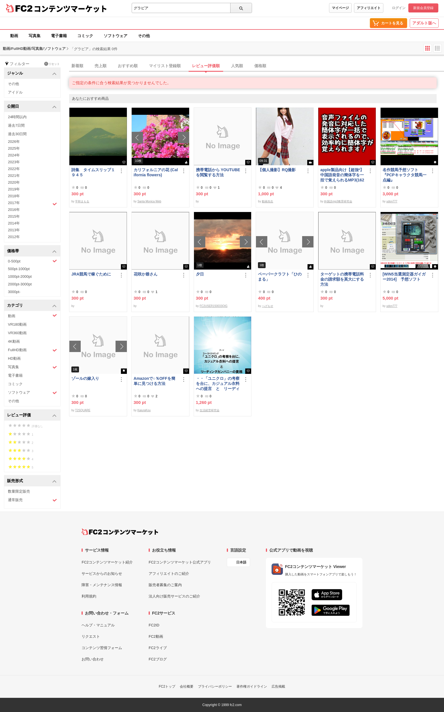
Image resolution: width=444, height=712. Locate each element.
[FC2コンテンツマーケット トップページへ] (120, 532)
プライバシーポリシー (215, 686)
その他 (144, 35)
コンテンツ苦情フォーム (102, 648)
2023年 (14, 162)
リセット (52, 64)
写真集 (34, 35)
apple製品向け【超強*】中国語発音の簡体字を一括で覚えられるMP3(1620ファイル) (342, 175)
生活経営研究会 (209, 410)
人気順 (237, 65)
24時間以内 (17, 117)
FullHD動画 (32, 350)
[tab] (256, 66)
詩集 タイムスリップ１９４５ (93, 172)
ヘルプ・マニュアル (98, 625)
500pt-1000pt (19, 269)
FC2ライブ (158, 648)
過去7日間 (16, 125)
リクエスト (91, 636)
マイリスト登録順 (165, 65)
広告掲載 (278, 686)
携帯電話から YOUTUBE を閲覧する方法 (218, 172)
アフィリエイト (369, 8)
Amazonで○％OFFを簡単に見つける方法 (154, 381)
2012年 (14, 237)
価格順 (260, 65)
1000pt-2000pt (20, 276)
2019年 (14, 189)
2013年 (14, 230)
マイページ (340, 8)
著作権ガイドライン (251, 686)
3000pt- (14, 292)
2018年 (14, 196)
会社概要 (186, 686)
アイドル (15, 92)
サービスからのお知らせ (102, 573)
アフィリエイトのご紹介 (169, 573)
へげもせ (267, 306)
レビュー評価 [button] (32, 415)
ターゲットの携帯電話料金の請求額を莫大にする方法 (342, 279)
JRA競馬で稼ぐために (91, 274)
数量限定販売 (19, 491)
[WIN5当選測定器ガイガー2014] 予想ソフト (404, 276)
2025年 (14, 148)
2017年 (32, 203)
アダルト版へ (424, 23)
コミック (85, 35)
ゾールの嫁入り (85, 378)
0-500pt (32, 261)
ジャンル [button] (32, 73)
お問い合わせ (93, 659)
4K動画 (14, 341)
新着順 (77, 65)
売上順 (100, 65)
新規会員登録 (423, 8)
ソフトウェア (115, 35)
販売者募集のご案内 (165, 585)
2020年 (14, 182)
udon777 (391, 201)
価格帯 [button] (32, 251)
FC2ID (154, 625)
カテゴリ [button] (32, 305)
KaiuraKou (144, 410)
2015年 (14, 216)
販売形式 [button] (32, 481)
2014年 (14, 223)
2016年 (14, 209)
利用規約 (89, 596)
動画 (14, 35)
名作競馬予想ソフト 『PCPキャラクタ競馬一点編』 (404, 175)
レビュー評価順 (206, 65)
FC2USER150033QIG (213, 306)
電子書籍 (59, 35)
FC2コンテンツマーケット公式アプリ (180, 562)
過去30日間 (17, 134)
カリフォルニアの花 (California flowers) (156, 172)
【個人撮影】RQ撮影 (277, 170)
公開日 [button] (32, 106)
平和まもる (82, 201)
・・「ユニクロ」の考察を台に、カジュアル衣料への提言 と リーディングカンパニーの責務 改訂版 (218, 383)
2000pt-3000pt (20, 284)
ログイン (398, 8)
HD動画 (14, 358)
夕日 (200, 274)
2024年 (14, 155)
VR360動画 (17, 333)
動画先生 (267, 201)
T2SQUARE (82, 410)
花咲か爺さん (145, 274)
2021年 (14, 175)
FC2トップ (167, 686)
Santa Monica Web (149, 201)
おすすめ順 (128, 65)
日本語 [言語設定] (241, 562)
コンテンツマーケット (70, 8)
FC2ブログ (158, 659)
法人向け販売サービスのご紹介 (174, 596)
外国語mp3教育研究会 (338, 201)
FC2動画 (156, 636)
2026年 (14, 141)
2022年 (14, 169)
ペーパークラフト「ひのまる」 (280, 276)
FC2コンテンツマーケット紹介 (107, 562)
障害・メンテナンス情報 (102, 585)
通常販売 (32, 500)
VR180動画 (17, 324)
